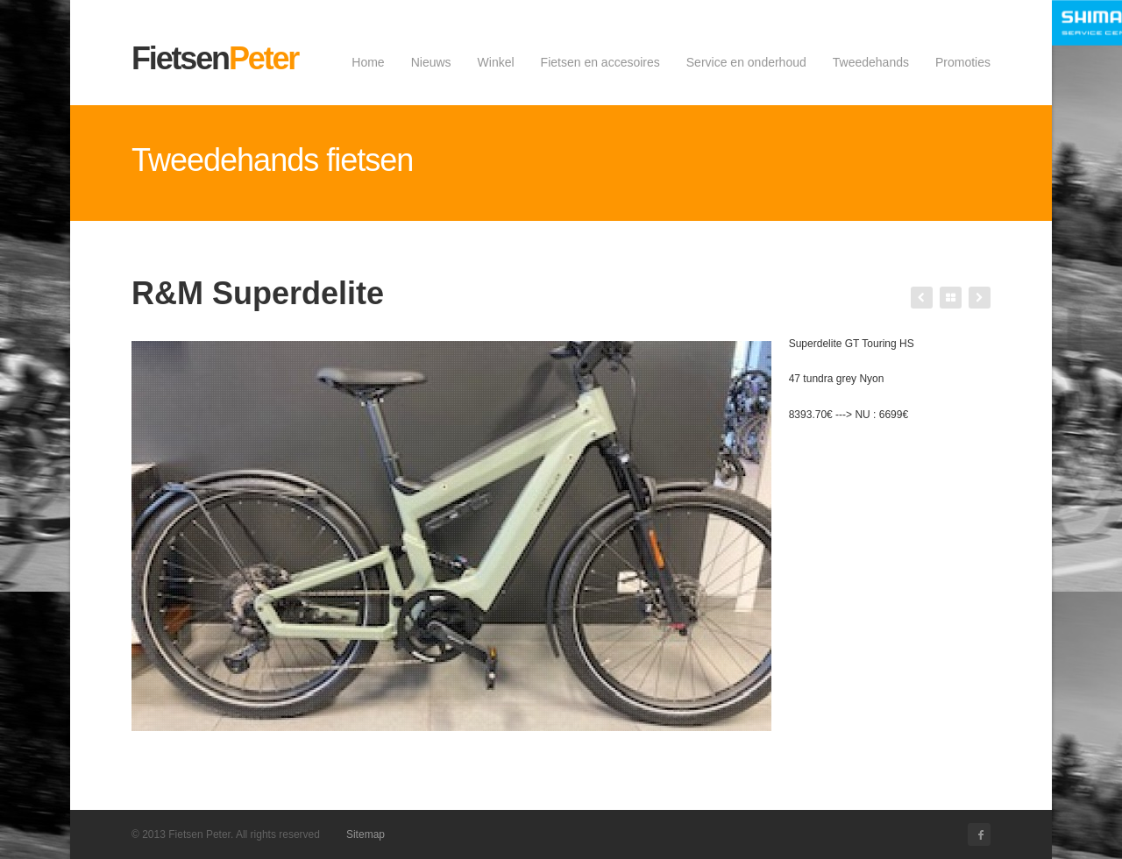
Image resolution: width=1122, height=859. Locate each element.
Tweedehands (871, 62)
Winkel (496, 62)
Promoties (963, 62)
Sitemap (365, 834)
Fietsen (214, 58)
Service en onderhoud (746, 62)
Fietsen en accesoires (600, 62)
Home (368, 62)
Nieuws (431, 62)
